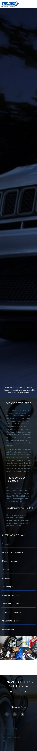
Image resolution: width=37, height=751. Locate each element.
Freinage (5, 570)
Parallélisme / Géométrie (12, 552)
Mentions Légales (9, 734)
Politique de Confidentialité (12, 737)
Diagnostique (7, 587)
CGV (4, 741)
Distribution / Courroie (11, 604)
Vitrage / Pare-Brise (10, 621)
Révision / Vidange (9, 561)
